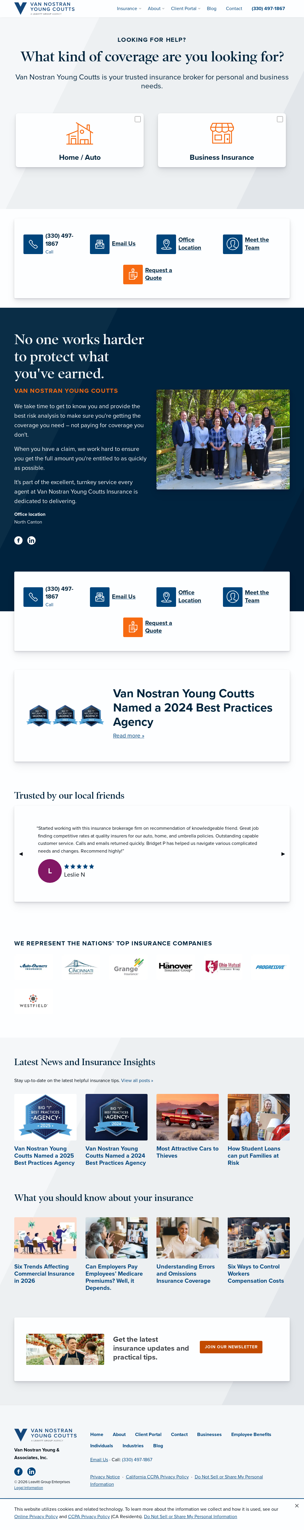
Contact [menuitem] (234, 9)
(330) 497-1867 (137, 1460)
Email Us (99, 1460)
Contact (179, 1435)
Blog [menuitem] (211, 9)
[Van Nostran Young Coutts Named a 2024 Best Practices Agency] (152, 716)
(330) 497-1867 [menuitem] (268, 9)
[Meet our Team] (252, 244)
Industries (133, 1446)
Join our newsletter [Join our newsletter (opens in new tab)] (231, 1346)
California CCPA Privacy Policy (157, 1477)
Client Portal (148, 1435)
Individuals (101, 1446)
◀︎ (23, 854)
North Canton (28, 522)
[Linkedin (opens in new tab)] (33, 541)
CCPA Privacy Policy (89, 1517)
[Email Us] (119, 244)
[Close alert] (296, 1506)
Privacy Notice (105, 1477)
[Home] (45, 1435)
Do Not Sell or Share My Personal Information (190, 1517)
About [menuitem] (154, 9)
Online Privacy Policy (36, 1517)
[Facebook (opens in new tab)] (20, 541)
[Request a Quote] (152, 274)
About (119, 1435)
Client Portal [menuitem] (184, 9)
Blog (158, 1446)
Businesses (209, 1435)
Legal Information (28, 1488)
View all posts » (137, 1081)
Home (96, 1435)
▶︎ (285, 854)
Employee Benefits (251, 1435)
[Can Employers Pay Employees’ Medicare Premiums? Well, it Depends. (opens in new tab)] (117, 1264)
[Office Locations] (185, 244)
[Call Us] (52, 244)
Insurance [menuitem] (127, 9)
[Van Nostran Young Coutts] (44, 8)
